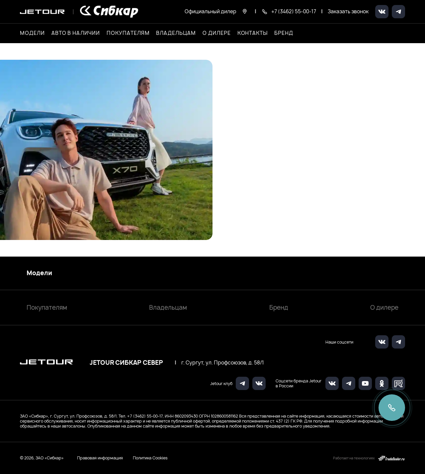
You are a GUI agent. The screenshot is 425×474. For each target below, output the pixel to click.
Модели (39, 273)
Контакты (252, 33)
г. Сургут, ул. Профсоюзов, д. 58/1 (222, 362)
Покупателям (47, 307)
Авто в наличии (75, 33)
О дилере (217, 33)
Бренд (278, 307)
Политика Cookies (150, 458)
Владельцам (168, 307)
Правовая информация (100, 457)
